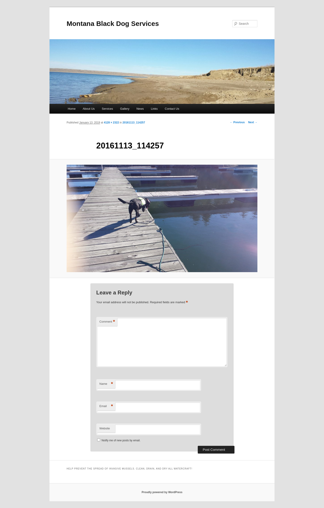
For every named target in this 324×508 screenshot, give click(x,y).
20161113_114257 (134, 122)
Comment (107, 322)
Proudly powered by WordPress (162, 492)
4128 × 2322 (111, 122)
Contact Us (172, 108)
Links (154, 108)
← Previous (237, 122)
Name (106, 384)
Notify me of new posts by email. (120, 440)
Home (72, 108)
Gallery (124, 108)
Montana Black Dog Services (113, 23)
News (140, 108)
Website (104, 428)
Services (107, 108)
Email (106, 406)
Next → (252, 122)
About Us (88, 108)
